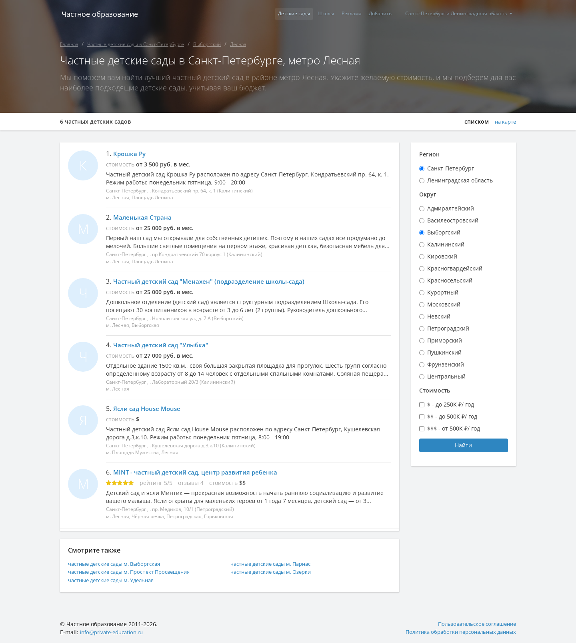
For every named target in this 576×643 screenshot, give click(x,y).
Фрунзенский (445, 364)
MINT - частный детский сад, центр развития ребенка (199, 471)
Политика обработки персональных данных (455, 631)
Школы (315, 13)
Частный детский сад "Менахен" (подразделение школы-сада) (213, 280)
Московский (443, 304)
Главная (69, 44)
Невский (438, 316)
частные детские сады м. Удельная (116, 579)
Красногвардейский (454, 268)
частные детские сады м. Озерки (276, 571)
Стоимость (434, 390)
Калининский (445, 244)
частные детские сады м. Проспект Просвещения (136, 571)
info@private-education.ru (115, 631)
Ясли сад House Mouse (149, 408)
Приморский (444, 340)
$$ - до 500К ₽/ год (452, 416)
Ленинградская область (460, 180)
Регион (429, 154)
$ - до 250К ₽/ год (450, 404)
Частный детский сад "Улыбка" (163, 344)
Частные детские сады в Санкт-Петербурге (135, 44)
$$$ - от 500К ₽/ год (453, 428)
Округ (427, 194)
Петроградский (448, 328)
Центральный (446, 376)
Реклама (344, 13)
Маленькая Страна (143, 217)
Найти (463, 445)
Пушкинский (444, 352)
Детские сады (281, 13)
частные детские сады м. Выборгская (119, 563)
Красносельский (449, 280)
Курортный (442, 292)
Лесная (238, 44)
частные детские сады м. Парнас (276, 563)
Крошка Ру (130, 153)
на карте (504, 121)
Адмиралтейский (450, 208)
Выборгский (207, 44)
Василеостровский (452, 220)
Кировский (442, 256)
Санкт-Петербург (450, 168)
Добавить (375, 13)
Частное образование (98, 14)
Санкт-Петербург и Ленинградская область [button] (457, 13)
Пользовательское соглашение (473, 623)
